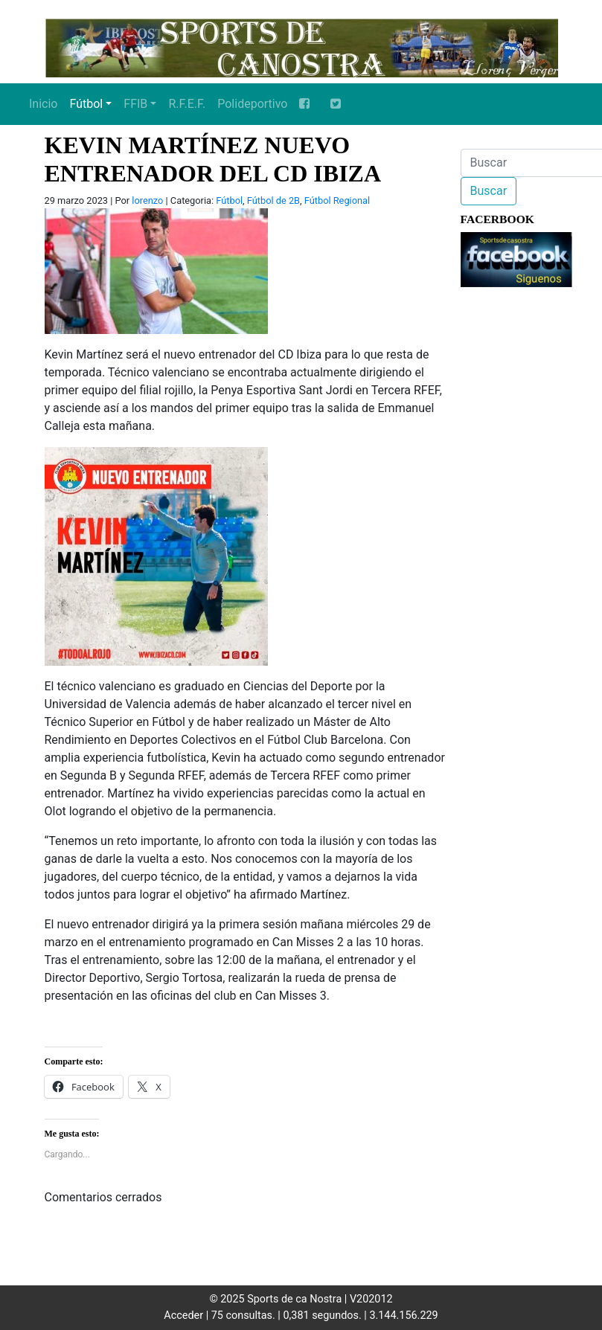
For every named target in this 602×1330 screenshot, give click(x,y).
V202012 (371, 1299)
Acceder (183, 1315)
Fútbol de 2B (273, 200)
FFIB (135, 104)
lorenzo (147, 200)
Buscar (488, 191)
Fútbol (86, 104)
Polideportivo (252, 104)
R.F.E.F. (186, 104)
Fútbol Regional (337, 200)
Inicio (43, 104)
